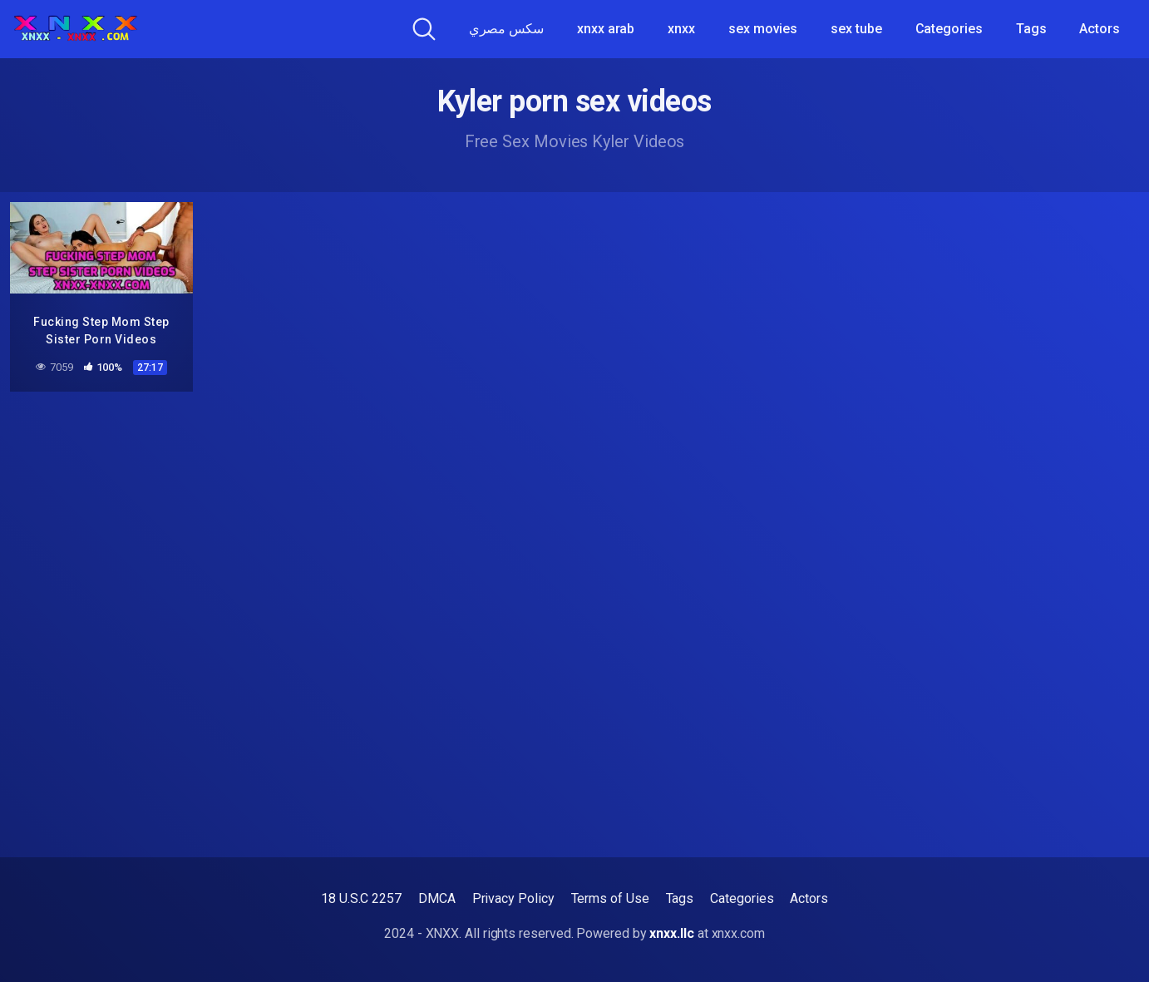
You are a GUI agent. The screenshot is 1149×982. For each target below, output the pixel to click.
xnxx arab (605, 29)
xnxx (681, 29)
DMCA (437, 898)
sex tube (856, 29)
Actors (1099, 29)
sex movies (762, 29)
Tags (1031, 29)
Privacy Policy (513, 898)
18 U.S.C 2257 (361, 898)
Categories (949, 29)
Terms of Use (610, 898)
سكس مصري (506, 29)
